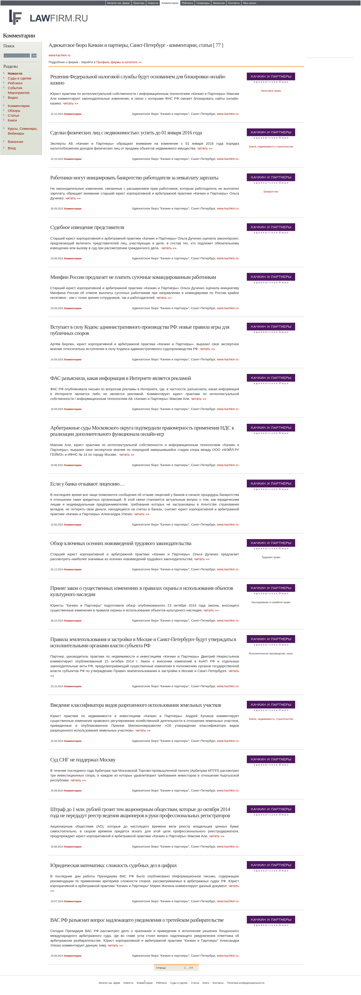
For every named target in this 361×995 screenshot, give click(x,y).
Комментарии (170, 3)
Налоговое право (271, 90)
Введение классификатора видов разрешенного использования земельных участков (135, 705)
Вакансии (219, 3)
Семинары (203, 3)
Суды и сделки (19, 78)
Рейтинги (187, 3)
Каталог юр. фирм (118, 3)
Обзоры (14, 111)
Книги (12, 120)
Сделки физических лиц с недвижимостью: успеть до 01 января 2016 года (126, 133)
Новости (153, 3)
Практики (139, 3)
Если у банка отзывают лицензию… (87, 484)
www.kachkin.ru (59, 55)
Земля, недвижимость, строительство (271, 146)
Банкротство (271, 191)
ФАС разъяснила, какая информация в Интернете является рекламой (120, 378)
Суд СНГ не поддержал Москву (82, 760)
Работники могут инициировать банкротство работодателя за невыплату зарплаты (134, 178)
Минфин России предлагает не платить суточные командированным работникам (133, 277)
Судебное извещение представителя (87, 227)
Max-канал (249, 3)
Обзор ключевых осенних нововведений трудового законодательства (120, 543)
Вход (12, 148)
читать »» (70, 103)
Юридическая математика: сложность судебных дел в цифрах (113, 865)
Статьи (13, 115)
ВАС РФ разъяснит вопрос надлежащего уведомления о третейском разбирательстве (137, 920)
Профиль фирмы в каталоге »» (119, 62)
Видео (13, 97)
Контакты (234, 3)
